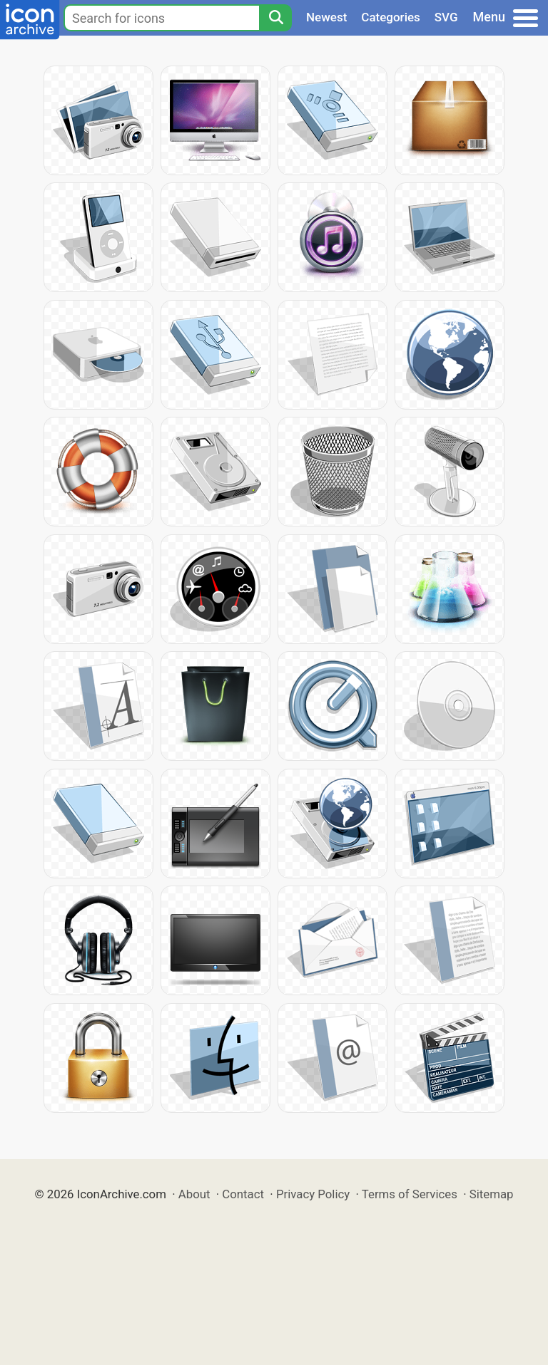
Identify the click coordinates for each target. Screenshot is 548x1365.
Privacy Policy (313, 1194)
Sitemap (492, 1194)
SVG (446, 17)
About (194, 1194)
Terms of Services (409, 1194)
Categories (390, 17)
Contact (243, 1194)
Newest (326, 17)
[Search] (275, 17)
